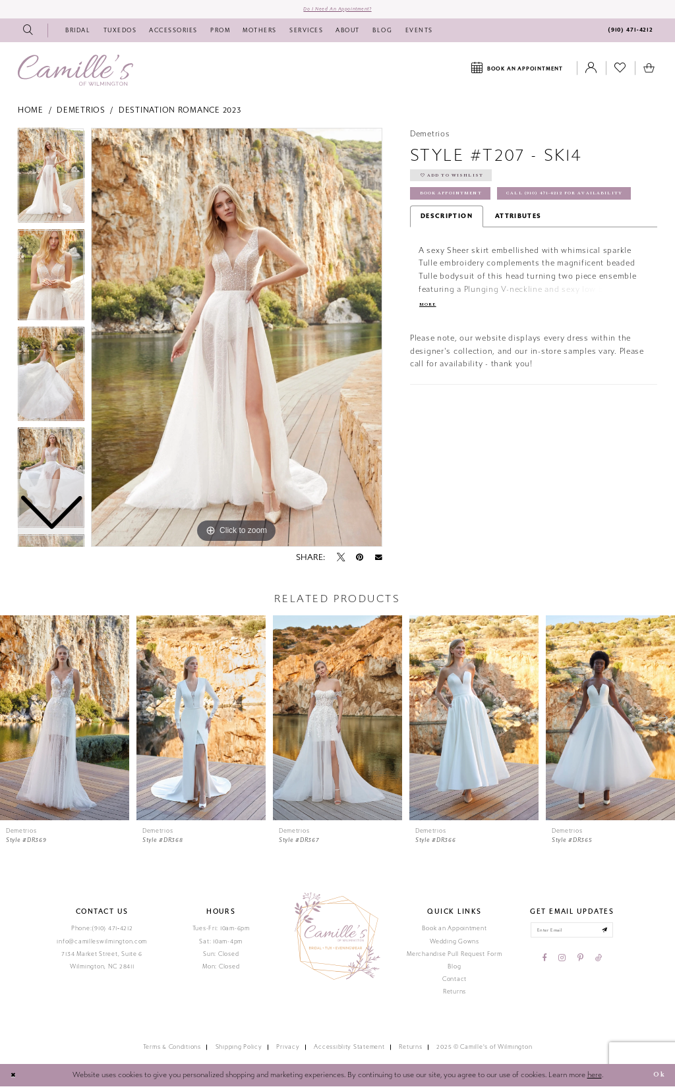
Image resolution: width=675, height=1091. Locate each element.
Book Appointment (461, 207)
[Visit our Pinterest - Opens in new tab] (580, 967)
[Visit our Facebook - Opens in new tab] (545, 967)
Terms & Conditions (172, 1052)
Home (31, 115)
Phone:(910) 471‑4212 (102, 933)
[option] (51, 282)
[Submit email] (614, 937)
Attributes (518, 254)
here (594, 1079)
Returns (454, 996)
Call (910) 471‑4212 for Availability (493, 230)
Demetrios (81, 115)
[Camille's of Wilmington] (75, 74)
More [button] (430, 343)
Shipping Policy (239, 1052)
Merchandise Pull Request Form (454, 958)
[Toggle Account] (591, 73)
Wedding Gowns (454, 946)
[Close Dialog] (15, 1080)
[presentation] (64, 722)
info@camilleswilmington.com (102, 946)
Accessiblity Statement (349, 1052)
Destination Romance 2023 (180, 115)
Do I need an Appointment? (337, 11)
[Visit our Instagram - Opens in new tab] (562, 967)
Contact (454, 983)
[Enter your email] (572, 937)
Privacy (287, 1052)
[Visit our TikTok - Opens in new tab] (598, 967)
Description (447, 254)
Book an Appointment (454, 933)
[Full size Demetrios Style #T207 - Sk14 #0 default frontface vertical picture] (237, 342)
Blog (454, 971)
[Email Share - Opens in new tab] (378, 562)
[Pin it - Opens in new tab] (359, 562)
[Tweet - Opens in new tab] (341, 562)
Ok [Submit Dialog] (656, 1079)
